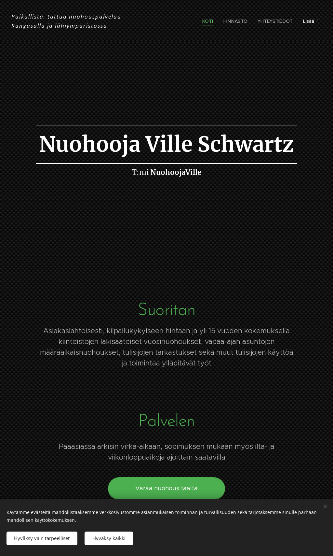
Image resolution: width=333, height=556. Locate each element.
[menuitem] (209, 21)
